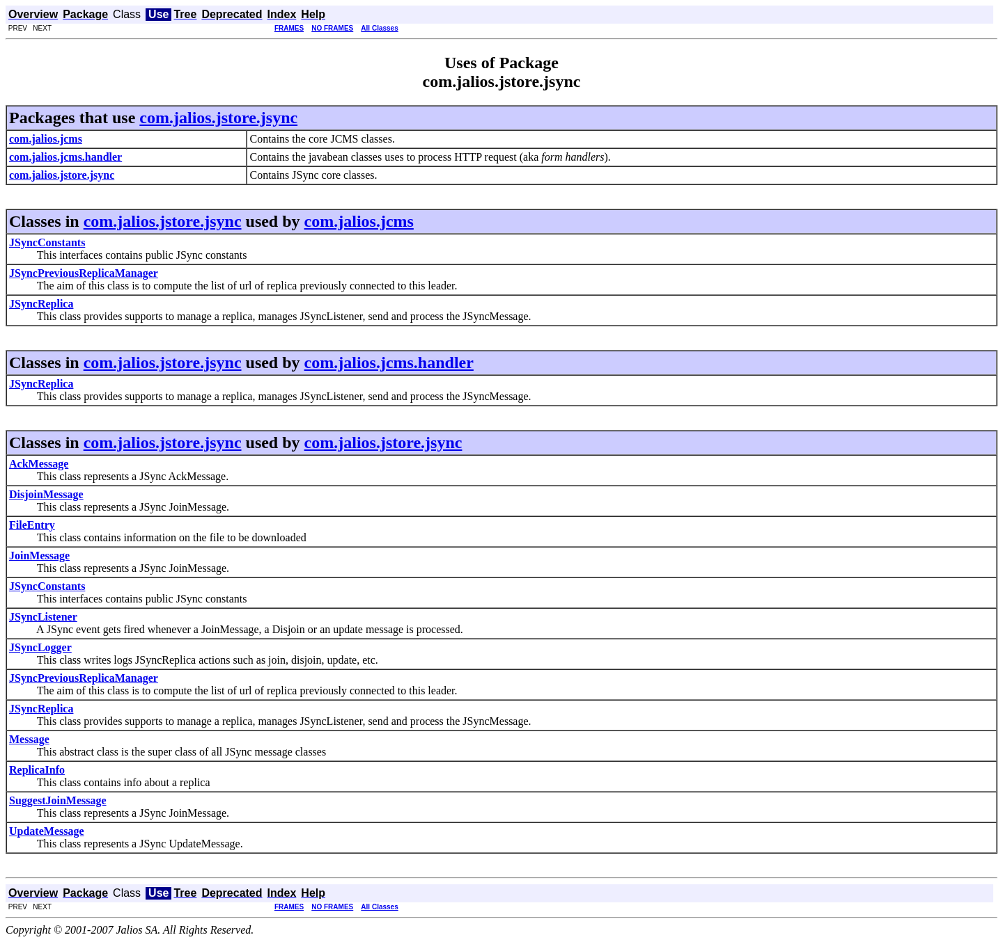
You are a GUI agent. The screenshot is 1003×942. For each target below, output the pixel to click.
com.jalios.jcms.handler (389, 362)
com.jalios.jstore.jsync (218, 118)
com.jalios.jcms (359, 221)
